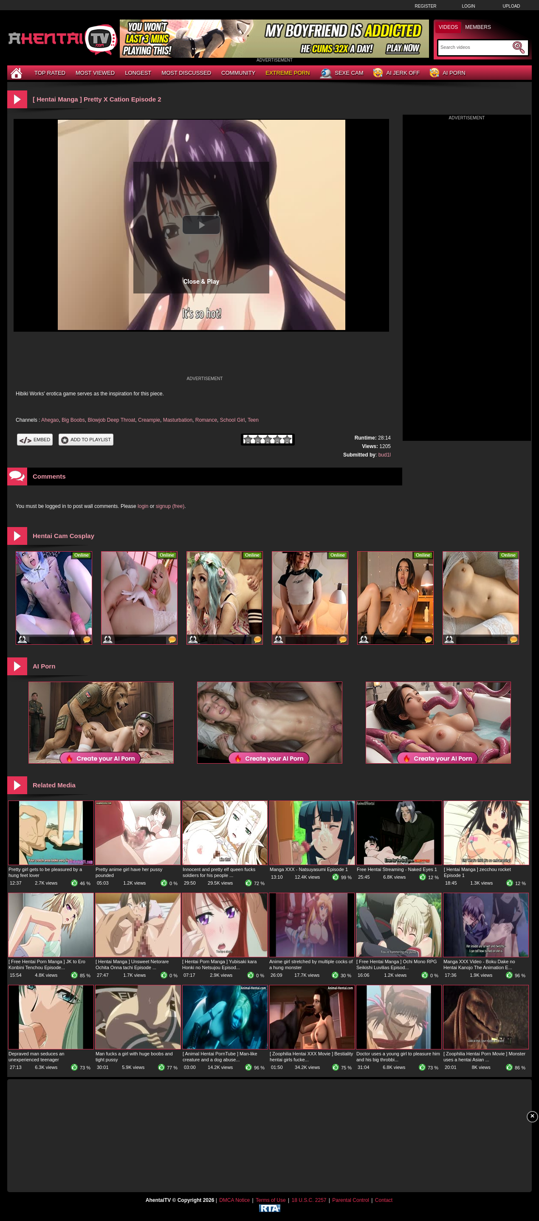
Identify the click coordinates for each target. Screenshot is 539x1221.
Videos (448, 27)
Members (478, 27)
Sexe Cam (341, 73)
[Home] (17, 73)
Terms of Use (271, 1200)
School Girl (232, 420)
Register (425, 6)
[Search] (475, 47)
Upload (511, 6)
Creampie (149, 420)
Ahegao (50, 420)
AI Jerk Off (396, 73)
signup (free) (170, 506)
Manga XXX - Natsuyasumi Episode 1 (309, 869)
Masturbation (177, 420)
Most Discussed (186, 73)
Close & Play (201, 281)
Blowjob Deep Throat (111, 420)
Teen (253, 420)
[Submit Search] (519, 47)
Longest (138, 73)
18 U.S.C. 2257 (308, 1200)
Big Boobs (73, 420)
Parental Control (350, 1200)
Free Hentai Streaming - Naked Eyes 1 (397, 869)
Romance (206, 420)
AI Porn (447, 73)
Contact (383, 1200)
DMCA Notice (234, 1200)
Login (468, 6)
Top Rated (49, 73)
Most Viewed (95, 73)
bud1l (384, 455)
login (143, 506)
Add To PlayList (86, 439)
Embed (35, 439)
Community (238, 73)
